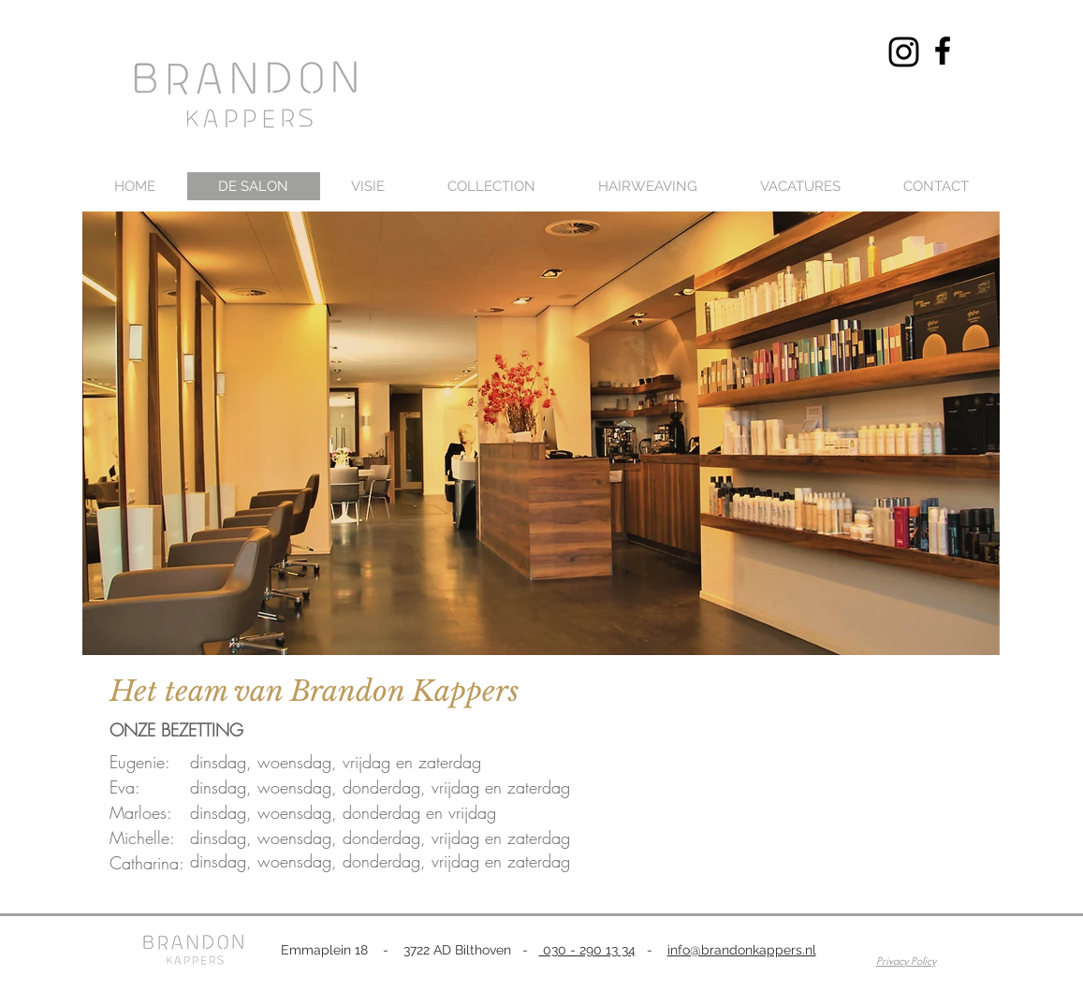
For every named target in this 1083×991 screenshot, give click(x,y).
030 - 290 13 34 (587, 949)
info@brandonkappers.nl (741, 949)
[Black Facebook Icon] (942, 50)
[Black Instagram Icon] (904, 52)
